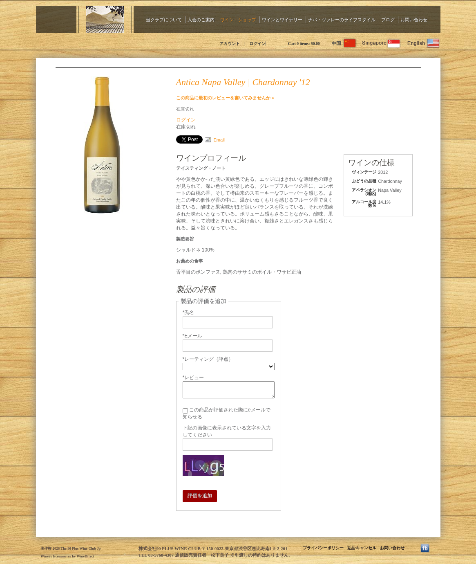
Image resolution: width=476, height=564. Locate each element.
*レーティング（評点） (208, 359)
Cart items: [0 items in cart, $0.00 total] (304, 43)
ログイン (257, 43)
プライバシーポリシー (323, 548)
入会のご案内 (201, 19)
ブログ (388, 19)
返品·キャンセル (361, 548)
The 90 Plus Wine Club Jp (109, 43)
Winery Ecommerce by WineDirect (67, 556)
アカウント (229, 43)
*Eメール (193, 336)
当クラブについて (164, 19)
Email (219, 139)
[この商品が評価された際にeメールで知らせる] (185, 410)
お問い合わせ (413, 19)
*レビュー (193, 377)
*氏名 (188, 312)
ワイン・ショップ (238, 19)
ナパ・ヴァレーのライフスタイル (341, 19)
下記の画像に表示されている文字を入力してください (227, 431)
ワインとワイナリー (282, 19)
